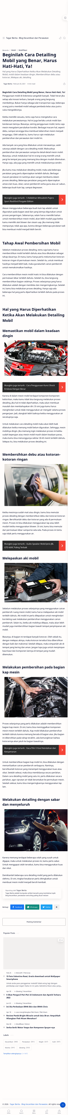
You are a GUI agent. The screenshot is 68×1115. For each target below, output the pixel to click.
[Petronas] (27, 973)
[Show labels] (16, 1053)
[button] (60, 38)
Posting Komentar (34, 922)
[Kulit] (56, 1041)
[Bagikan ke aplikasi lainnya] (57, 907)
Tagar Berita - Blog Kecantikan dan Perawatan (27, 38)
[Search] (64, 38)
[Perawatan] (28, 1041)
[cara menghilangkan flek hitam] (28, 1012)
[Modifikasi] (20, 1024)
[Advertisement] (33, 17)
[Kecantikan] (27, 991)
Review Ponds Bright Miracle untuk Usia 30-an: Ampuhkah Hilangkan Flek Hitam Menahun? (33, 1017)
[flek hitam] (43, 1012)
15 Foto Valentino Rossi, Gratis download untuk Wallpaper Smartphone (33, 977)
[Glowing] (19, 991)
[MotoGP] (19, 973)
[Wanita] (9, 1047)
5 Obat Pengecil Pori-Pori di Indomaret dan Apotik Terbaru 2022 (33, 996)
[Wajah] (43, 1041)
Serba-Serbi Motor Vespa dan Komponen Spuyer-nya (30, 1027)
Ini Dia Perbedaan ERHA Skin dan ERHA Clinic (27, 1006)
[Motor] (27, 1024)
